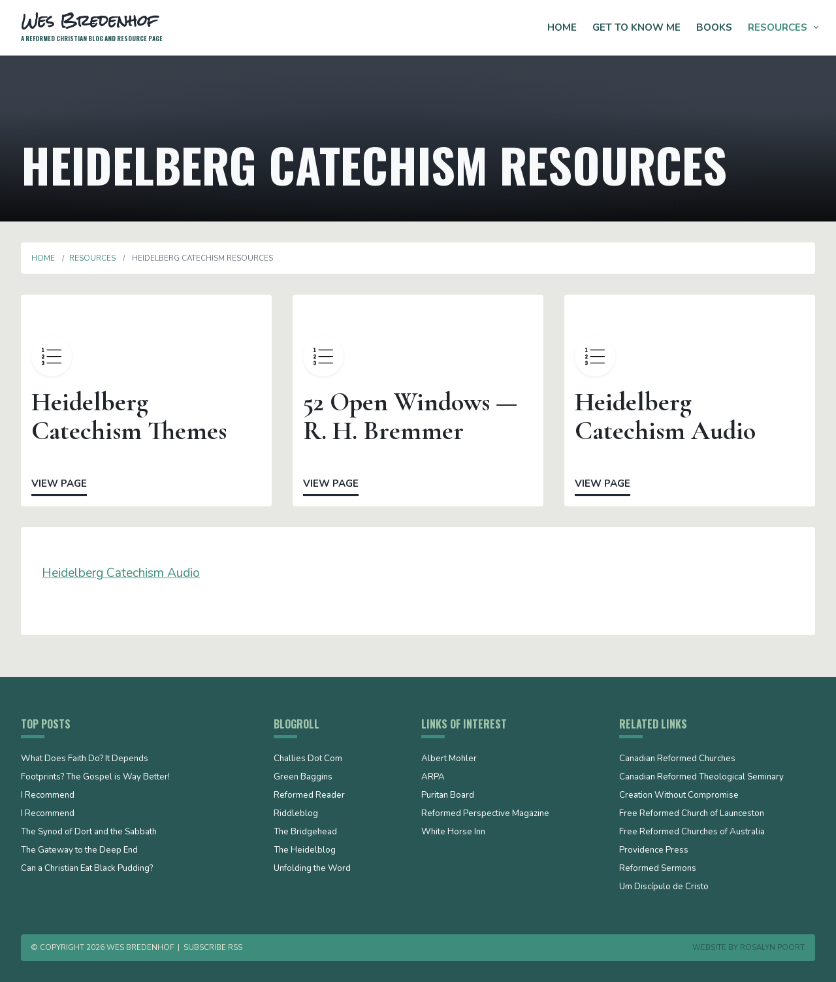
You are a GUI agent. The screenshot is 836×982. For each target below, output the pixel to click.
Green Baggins (303, 777)
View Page (59, 483)
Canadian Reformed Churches (677, 759)
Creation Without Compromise (679, 796)
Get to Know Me (636, 27)
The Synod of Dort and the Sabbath (89, 832)
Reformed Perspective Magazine (485, 814)
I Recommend (47, 796)
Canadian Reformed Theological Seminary (701, 777)
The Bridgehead (305, 832)
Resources (777, 27)
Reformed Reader (309, 796)
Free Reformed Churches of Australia (692, 832)
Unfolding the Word (312, 869)
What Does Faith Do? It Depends (84, 759)
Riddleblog (296, 814)
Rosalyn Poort (772, 947)
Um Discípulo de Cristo (664, 887)
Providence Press (653, 850)
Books (714, 27)
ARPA (433, 777)
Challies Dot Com (308, 759)
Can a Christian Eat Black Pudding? (87, 869)
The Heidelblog (305, 850)
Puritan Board (447, 796)
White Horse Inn (453, 832)
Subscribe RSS (213, 947)
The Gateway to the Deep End (79, 850)
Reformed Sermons (657, 869)
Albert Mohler (449, 759)
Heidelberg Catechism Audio (121, 573)
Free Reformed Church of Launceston (691, 814)
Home (562, 27)
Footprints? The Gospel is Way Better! (95, 777)
